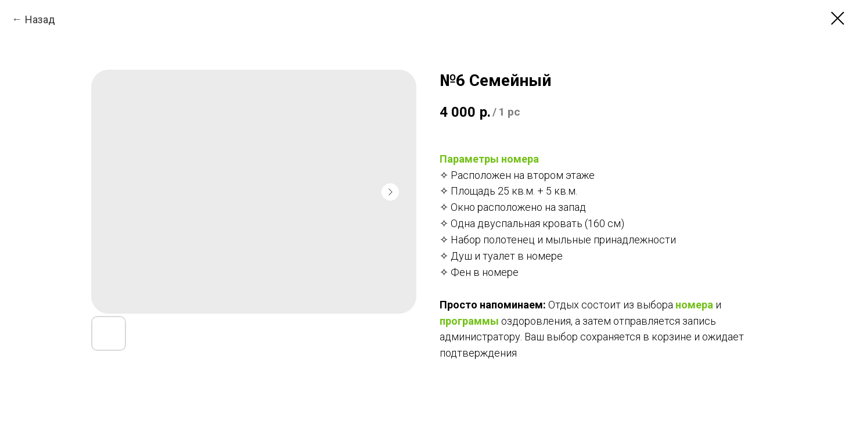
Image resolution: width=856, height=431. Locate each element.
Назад (40, 19)
